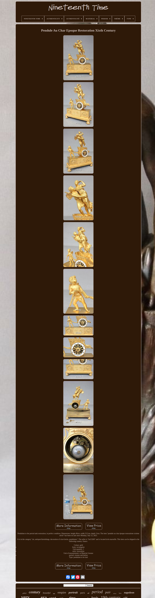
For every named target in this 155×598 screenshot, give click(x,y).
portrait (73, 592)
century (34, 592)
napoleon (129, 592)
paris (82, 593)
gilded (24, 593)
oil (88, 593)
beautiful (46, 593)
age (54, 593)
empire (62, 592)
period (97, 592)
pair (108, 592)
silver (114, 593)
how (120, 593)
